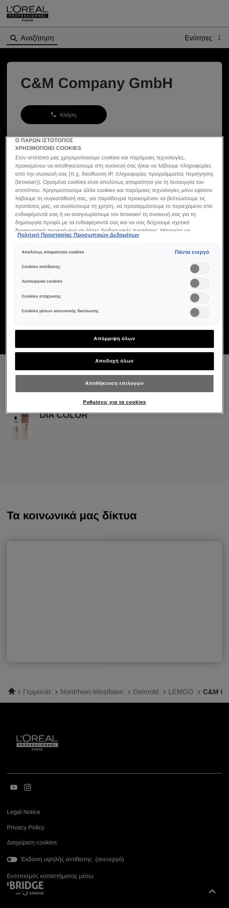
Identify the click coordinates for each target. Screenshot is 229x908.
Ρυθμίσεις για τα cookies (114, 402)
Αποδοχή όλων (114, 360)
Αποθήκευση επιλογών (114, 383)
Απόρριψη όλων (114, 338)
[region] (114, 275)
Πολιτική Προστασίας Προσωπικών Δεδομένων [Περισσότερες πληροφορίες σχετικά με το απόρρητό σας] (78, 235)
